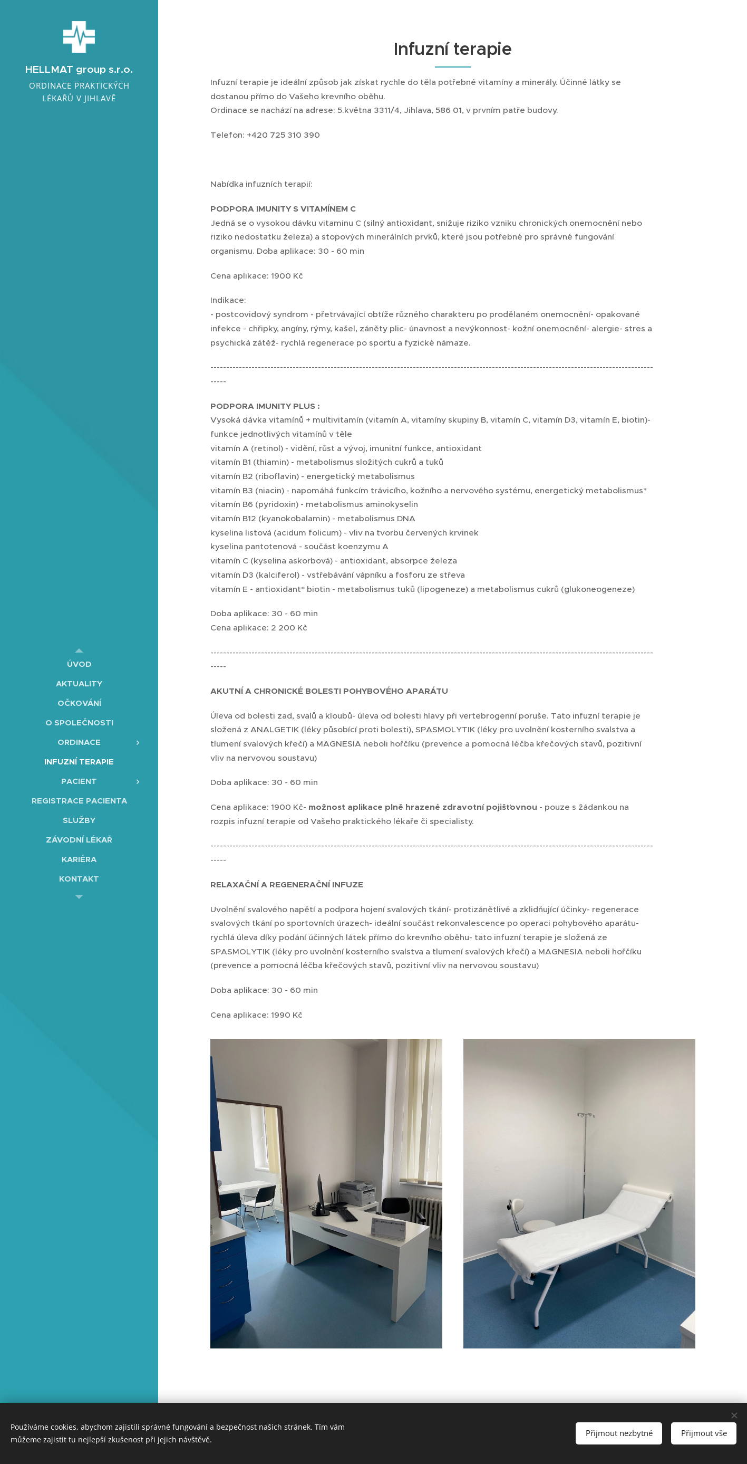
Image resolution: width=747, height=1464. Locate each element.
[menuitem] (79, 664)
